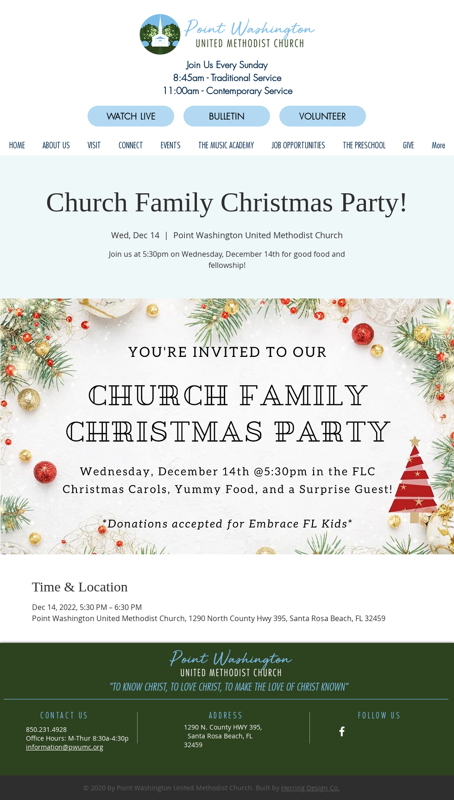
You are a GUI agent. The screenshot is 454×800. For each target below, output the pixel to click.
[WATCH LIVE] (131, 116)
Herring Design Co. (310, 787)
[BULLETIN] (226, 116)
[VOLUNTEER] (322, 116)
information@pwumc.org (64, 747)
